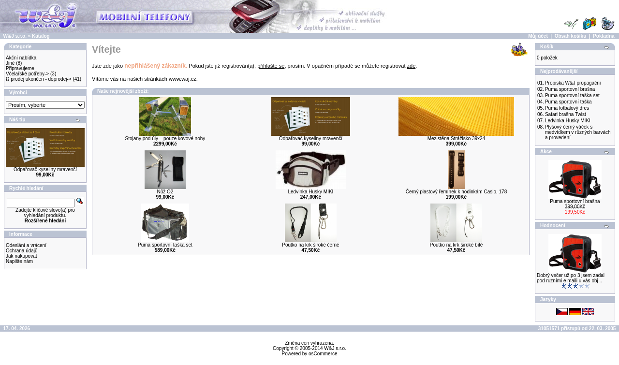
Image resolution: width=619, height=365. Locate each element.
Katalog (41, 36)
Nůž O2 (165, 191)
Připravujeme (20, 68)
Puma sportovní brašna (570, 89)
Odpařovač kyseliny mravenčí (45, 169)
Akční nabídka (21, 57)
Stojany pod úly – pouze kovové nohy (165, 138)
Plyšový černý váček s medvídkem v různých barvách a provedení (578, 132)
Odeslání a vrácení (26, 245)
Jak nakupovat (21, 256)
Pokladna (603, 36)
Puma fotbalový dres (567, 108)
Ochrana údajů (22, 250)
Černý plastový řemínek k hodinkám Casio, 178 (456, 191)
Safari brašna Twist (565, 114)
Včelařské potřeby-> (27, 73)
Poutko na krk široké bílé (456, 245)
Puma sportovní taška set (165, 245)
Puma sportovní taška (568, 101)
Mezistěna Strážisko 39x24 (456, 138)
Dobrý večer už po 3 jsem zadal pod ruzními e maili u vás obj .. (570, 278)
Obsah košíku (571, 36)
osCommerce (323, 353)
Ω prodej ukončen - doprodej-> (39, 79)
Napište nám (19, 261)
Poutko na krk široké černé (310, 245)
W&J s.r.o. (15, 36)
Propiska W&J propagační (573, 83)
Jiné (10, 63)
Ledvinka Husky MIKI (310, 191)
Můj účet (538, 36)
